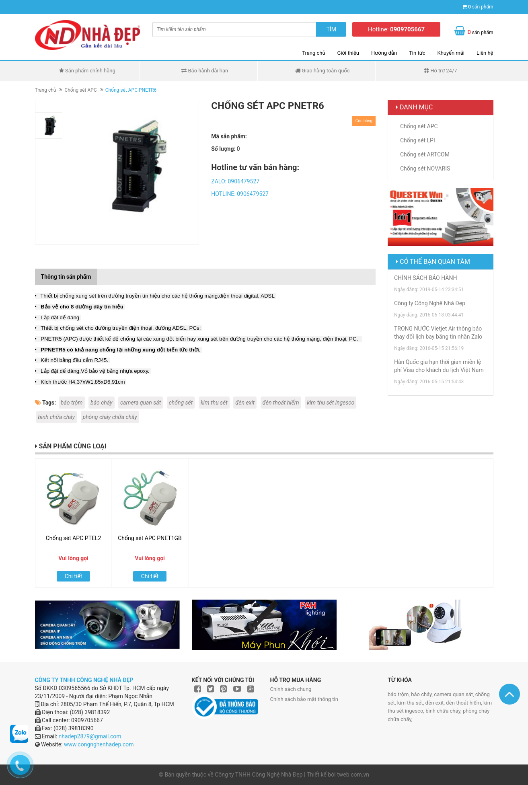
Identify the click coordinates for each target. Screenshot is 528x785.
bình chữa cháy (56, 417)
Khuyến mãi (451, 53)
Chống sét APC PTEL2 (73, 538)
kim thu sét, (411, 703)
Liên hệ (485, 53)
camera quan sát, (454, 694)
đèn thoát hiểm (281, 402)
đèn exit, (435, 703)
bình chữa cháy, (444, 711)
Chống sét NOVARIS (425, 168)
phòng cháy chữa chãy (110, 417)
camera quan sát (140, 402)
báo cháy (101, 402)
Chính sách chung (291, 689)
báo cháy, (422, 694)
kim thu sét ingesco (330, 402)
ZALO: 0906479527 (235, 181)
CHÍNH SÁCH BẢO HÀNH (425, 278)
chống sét (181, 402)
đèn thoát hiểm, (464, 703)
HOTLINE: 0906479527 (240, 194)
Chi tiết (73, 576)
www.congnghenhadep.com (99, 744)
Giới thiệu (348, 53)
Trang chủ (313, 53)
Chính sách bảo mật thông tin (304, 699)
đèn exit (245, 402)
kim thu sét (214, 402)
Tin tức (417, 53)
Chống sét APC (80, 90)
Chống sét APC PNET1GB (150, 538)
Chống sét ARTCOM (425, 154)
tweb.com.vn (353, 774)
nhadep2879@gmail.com (90, 736)
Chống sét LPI (417, 140)
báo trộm (72, 402)
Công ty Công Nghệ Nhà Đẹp (429, 303)
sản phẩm (480, 7)
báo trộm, (399, 694)
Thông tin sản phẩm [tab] (66, 276)
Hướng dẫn (384, 53)
